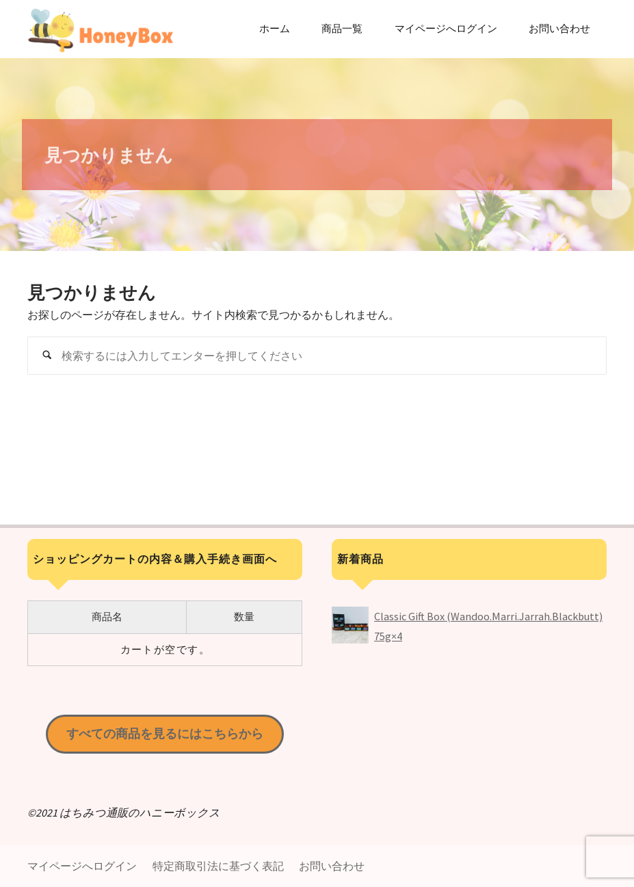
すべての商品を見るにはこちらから (164, 733)
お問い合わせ (332, 866)
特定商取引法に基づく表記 (218, 866)
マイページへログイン (82, 866)
